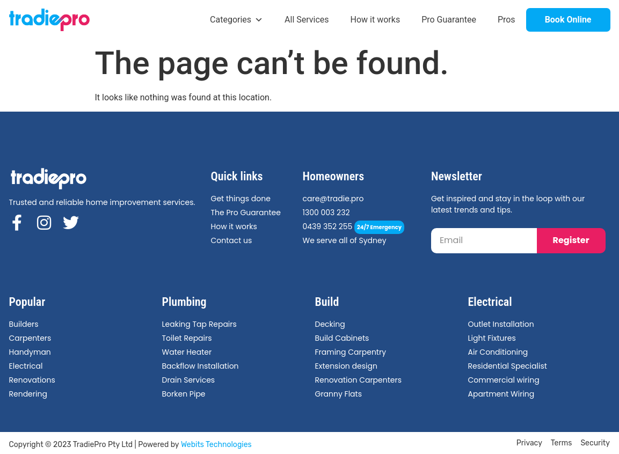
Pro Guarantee (448, 19)
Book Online (568, 19)
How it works (375, 19)
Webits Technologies (216, 444)
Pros (506, 19)
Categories (236, 20)
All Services (307, 19)
